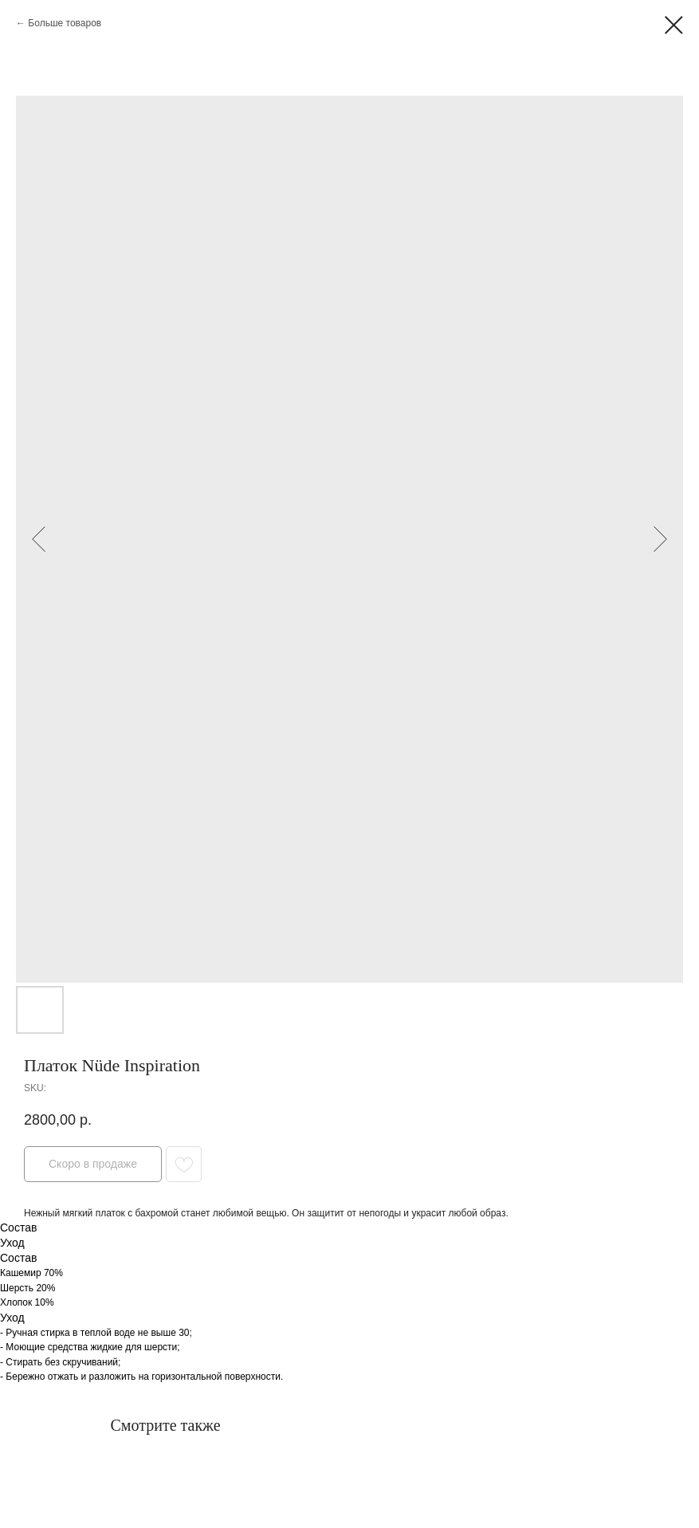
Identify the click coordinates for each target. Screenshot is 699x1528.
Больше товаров (64, 23)
